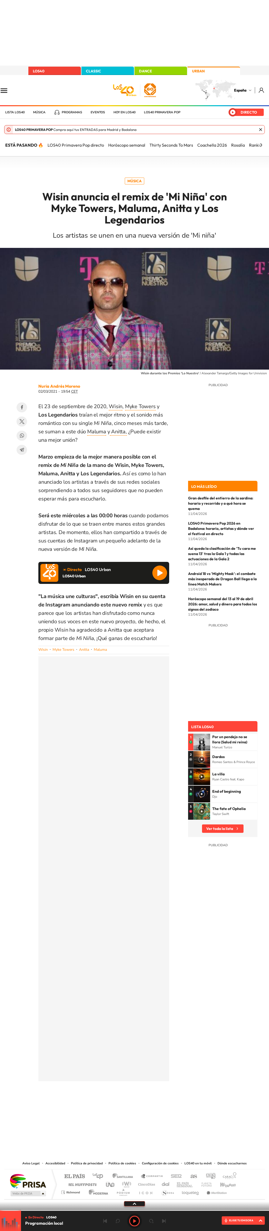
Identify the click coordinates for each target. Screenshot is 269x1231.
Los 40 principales (100, 1176)
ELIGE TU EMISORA (241, 1220)
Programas (72, 112)
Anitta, (118, 431)
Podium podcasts (122, 1191)
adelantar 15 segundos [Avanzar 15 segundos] (151, 1221)
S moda (167, 1191)
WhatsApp (22, 436)
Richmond (71, 1191)
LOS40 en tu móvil (198, 1163)
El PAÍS (74, 1176)
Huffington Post (81, 1183)
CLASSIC (93, 71)
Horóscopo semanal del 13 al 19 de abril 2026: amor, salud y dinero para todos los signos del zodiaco (222, 604)
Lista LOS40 (15, 112)
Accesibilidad (55, 1163)
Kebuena (223, 1183)
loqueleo (191, 1191)
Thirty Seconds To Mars (171, 145)
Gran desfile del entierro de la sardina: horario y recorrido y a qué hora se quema (220, 503)
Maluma (96, 431)
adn (208, 1176)
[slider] (134, 1210)
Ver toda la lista (219, 828)
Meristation (216, 1191)
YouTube (124, 1107)
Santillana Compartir (152, 1176)
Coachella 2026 (212, 145)
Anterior (105, 1221)
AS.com (191, 1176)
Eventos (98, 112)
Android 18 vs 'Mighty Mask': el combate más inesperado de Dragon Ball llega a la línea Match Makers (222, 579)
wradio (125, 1183)
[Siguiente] (261, 145)
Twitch (155, 1107)
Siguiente (164, 1221)
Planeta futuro (204, 1183)
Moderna (97, 1191)
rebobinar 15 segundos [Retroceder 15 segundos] (118, 1221)
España (240, 90)
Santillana (124, 1176)
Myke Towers (140, 406)
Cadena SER (175, 1176)
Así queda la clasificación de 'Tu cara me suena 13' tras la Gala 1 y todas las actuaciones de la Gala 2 (222, 553)
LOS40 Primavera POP (162, 112)
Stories (166, 1107)
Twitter (22, 422)
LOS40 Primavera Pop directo (76, 145)
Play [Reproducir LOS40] (134, 1221)
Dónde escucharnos (232, 1163)
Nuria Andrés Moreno (59, 386)
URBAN (198, 71)
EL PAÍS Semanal (185, 1183)
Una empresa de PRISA (28, 1180)
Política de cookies (122, 1163)
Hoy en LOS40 (124, 112)
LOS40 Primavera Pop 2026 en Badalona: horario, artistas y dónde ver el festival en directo (221, 528)
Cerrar (260, 129)
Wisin (115, 406)
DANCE (145, 71)
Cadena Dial (165, 1183)
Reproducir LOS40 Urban (159, 573)
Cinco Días (146, 1183)
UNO (110, 1183)
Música (39, 112)
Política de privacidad (87, 1163)
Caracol (228, 1176)
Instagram (103, 1107)
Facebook (22, 407)
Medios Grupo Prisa (27, 1193)
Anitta (84, 649)
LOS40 (38, 71)
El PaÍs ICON (145, 1191)
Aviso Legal (31, 1163)
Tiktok (113, 1107)
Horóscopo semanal (126, 145)
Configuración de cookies (160, 1163)
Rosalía (238, 145)
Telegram (22, 450)
